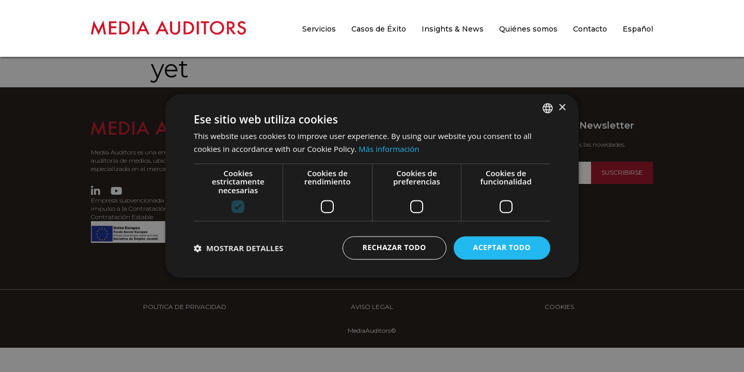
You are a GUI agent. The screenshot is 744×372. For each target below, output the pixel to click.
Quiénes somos (528, 29)
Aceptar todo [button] (502, 248)
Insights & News (453, 29)
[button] (238, 248)
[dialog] (372, 186)
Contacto (590, 29)
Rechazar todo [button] (394, 248)
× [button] (562, 108)
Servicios (319, 29)
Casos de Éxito (378, 29)
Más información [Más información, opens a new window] (389, 149)
